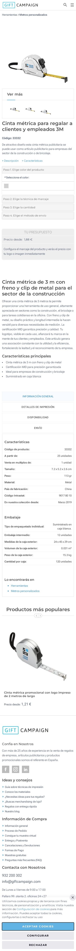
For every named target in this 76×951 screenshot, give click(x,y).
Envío (38, 427)
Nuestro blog (12, 811)
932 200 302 (12, 875)
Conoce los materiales (17, 791)
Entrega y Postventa (16, 840)
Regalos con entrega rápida (21, 806)
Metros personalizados (33, 14)
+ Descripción (10, 160)
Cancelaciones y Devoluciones (22, 845)
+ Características (32, 160)
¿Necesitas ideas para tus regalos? (25, 796)
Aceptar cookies (38, 926)
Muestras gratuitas (15, 855)
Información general (16, 825)
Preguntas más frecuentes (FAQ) (23, 859)
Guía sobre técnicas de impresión (24, 786)
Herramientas (9, 14)
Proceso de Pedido (16, 830)
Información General (38, 396)
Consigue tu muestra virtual (20, 835)
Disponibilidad (37, 417)
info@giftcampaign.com (21, 881)
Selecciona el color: (16, 177)
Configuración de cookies (33, 909)
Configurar (38, 935)
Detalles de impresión (37, 407)
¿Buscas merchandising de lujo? (23, 801)
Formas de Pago (14, 850)
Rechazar (38, 945)
